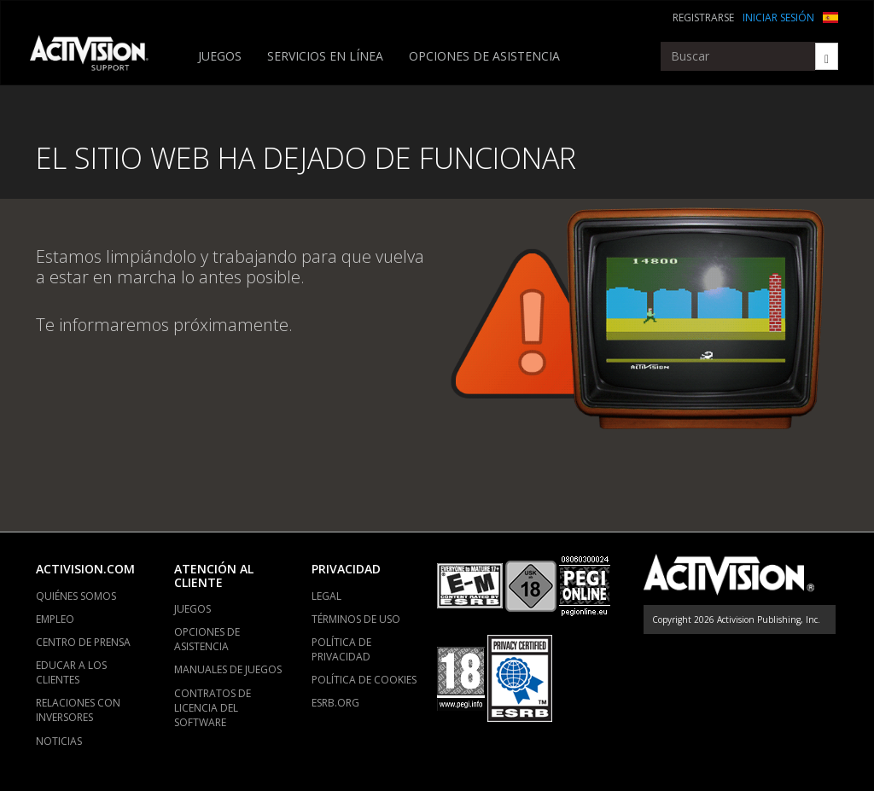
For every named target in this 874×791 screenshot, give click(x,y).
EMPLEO (55, 619)
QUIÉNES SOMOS (76, 596)
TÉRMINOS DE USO (356, 619)
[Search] (826, 56)
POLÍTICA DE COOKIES (364, 679)
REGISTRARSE (703, 17)
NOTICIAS (59, 741)
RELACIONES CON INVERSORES (78, 709)
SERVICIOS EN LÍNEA (325, 56)
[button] (830, 16)
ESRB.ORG (335, 702)
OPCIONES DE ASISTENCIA (484, 56)
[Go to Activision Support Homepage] (97, 56)
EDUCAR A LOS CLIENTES (71, 672)
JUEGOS (220, 56)
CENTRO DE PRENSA (83, 642)
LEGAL (326, 596)
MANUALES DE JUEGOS (228, 669)
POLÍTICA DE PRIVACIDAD (341, 649)
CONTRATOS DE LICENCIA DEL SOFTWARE (212, 708)
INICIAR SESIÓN (778, 17)
